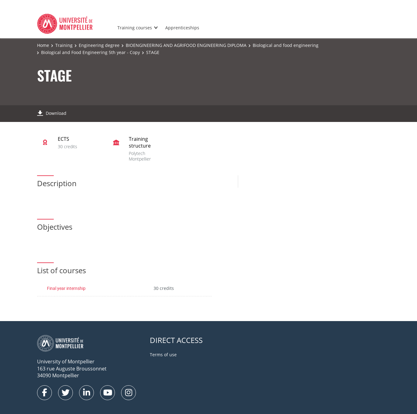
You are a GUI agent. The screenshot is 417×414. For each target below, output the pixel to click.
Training (64, 45)
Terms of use (163, 355)
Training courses (134, 28)
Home (43, 45)
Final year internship (66, 288)
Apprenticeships (182, 28)
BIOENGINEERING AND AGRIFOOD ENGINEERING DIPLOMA (186, 45)
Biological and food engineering (285, 45)
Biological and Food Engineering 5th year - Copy (90, 52)
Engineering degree (99, 45)
